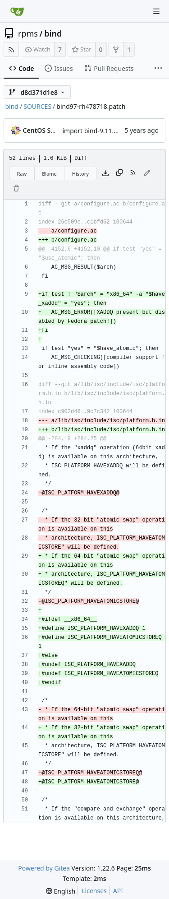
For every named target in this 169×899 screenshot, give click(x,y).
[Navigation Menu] (156, 11)
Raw (22, 173)
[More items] (158, 69)
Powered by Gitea (44, 868)
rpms (28, 33)
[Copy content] (119, 173)
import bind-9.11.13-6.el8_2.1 (106, 130)
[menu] (60, 891)
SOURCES (37, 106)
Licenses (94, 890)
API (118, 890)
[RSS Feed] (11, 49)
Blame (49, 173)
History (80, 173)
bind (53, 33)
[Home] (17, 11)
